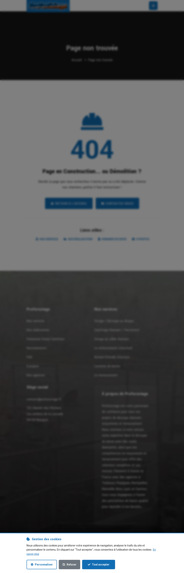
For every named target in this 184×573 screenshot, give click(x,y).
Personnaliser (42, 564)
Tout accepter (98, 564)
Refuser (69, 564)
